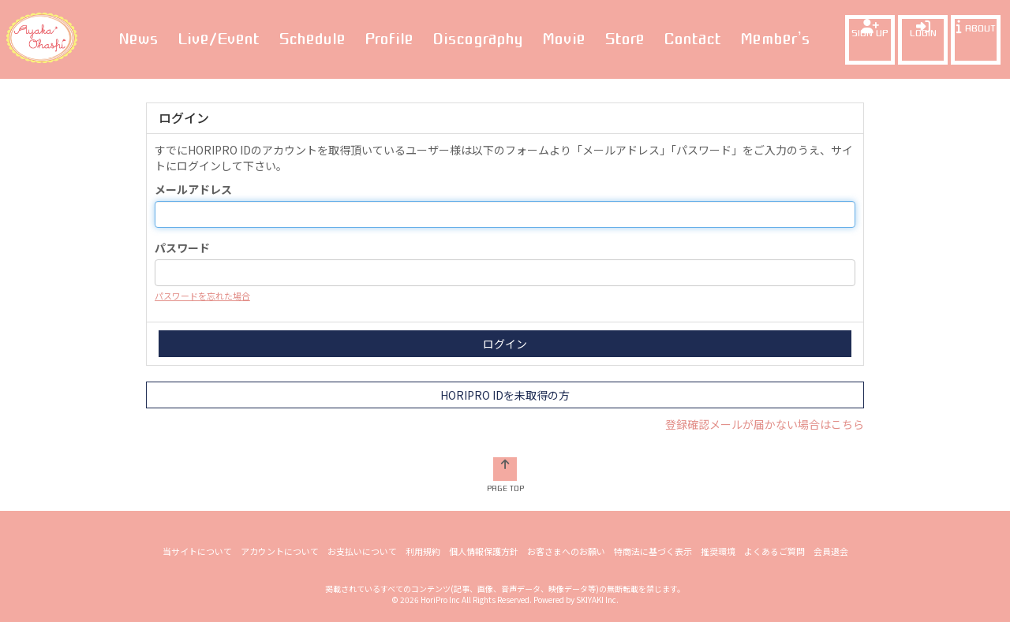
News (138, 38)
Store (624, 38)
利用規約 (423, 551)
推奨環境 (718, 551)
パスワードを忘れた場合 (202, 295)
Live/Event (219, 38)
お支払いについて (362, 551)
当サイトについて (197, 551)
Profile (389, 38)
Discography (477, 38)
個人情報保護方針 (483, 551)
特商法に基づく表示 (653, 551)
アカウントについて (280, 551)
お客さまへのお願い (566, 551)
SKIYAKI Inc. (597, 599)
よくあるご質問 (774, 551)
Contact (692, 38)
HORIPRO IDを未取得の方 (505, 395)
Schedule (312, 38)
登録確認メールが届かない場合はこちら (764, 424)
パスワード (182, 247)
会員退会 (831, 551)
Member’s (775, 38)
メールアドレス (193, 189)
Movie (563, 38)
